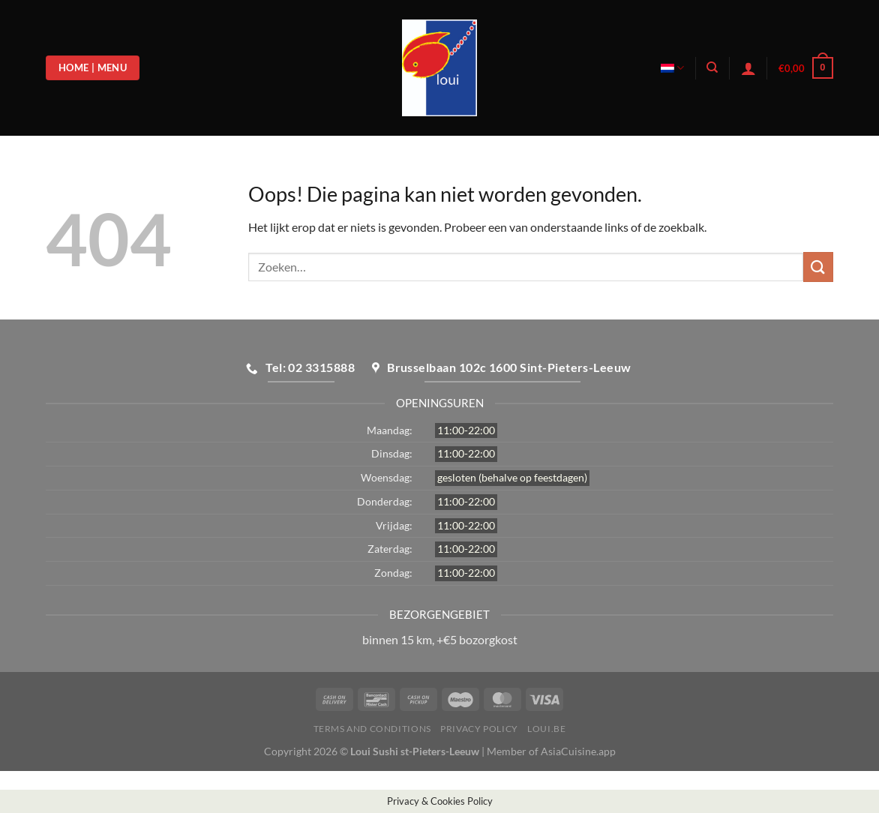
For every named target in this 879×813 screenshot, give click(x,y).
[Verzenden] (818, 266)
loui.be (546, 728)
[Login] (748, 68)
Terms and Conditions (372, 728)
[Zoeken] (712, 67)
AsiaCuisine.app (578, 751)
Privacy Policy (479, 728)
